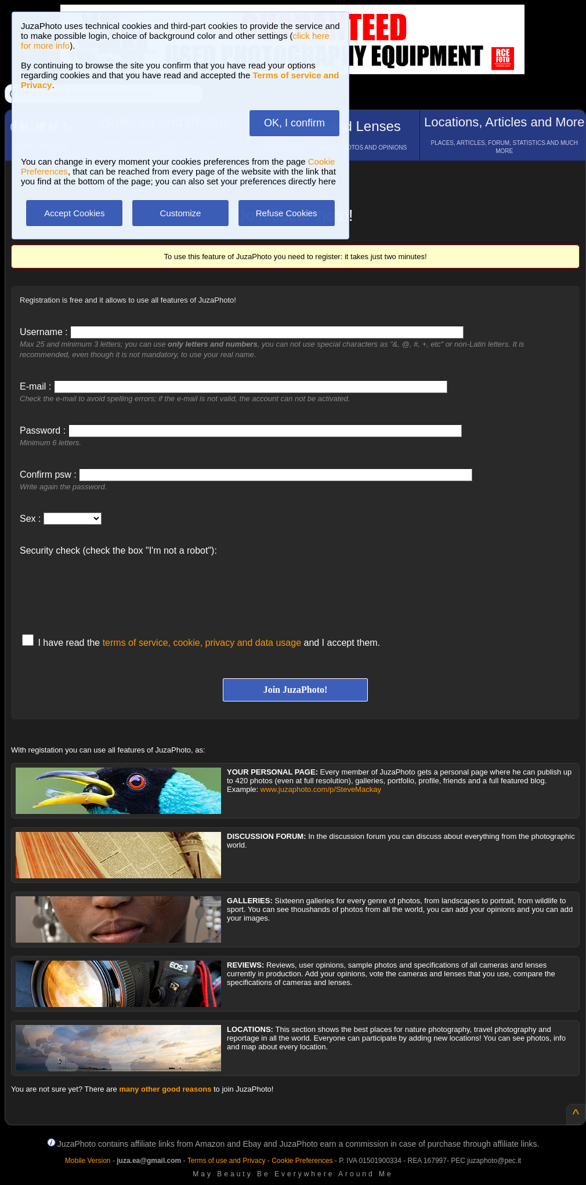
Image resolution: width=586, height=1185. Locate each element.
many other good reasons (165, 1089)
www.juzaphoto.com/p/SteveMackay (321, 789)
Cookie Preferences (302, 1161)
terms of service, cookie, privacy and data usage (202, 643)
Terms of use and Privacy (226, 1161)
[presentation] (108, 589)
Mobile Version (88, 1161)
